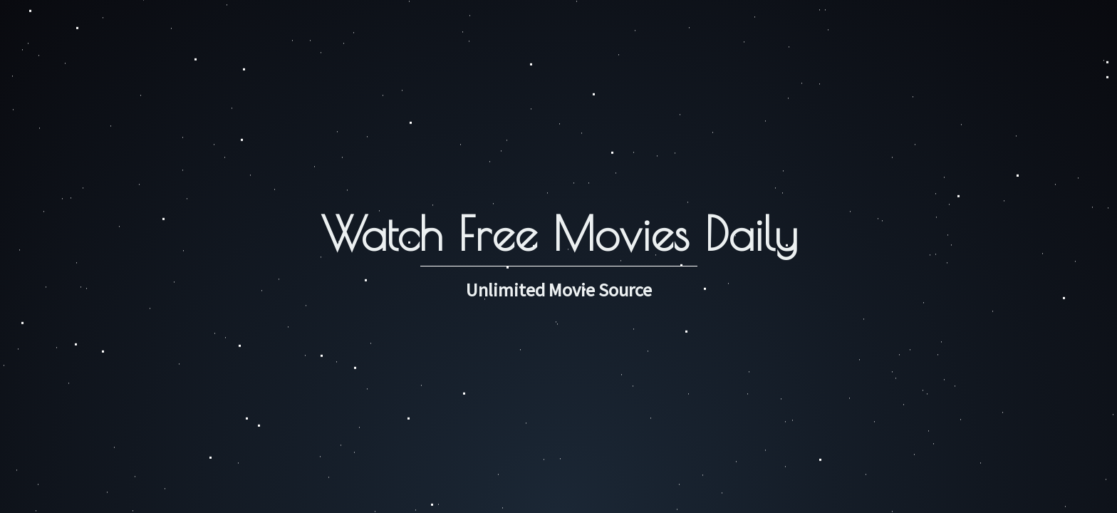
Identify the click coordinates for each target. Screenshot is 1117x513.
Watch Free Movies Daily (559, 233)
